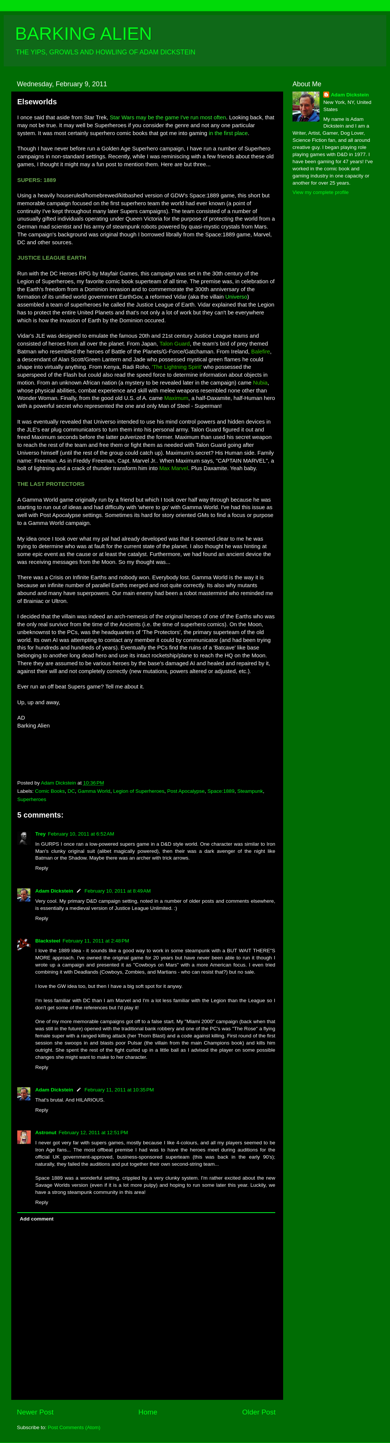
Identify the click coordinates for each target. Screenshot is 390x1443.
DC (71, 791)
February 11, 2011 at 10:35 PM (119, 1090)
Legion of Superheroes (139, 791)
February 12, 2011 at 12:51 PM (93, 1132)
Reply (41, 868)
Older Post (259, 1412)
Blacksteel (47, 941)
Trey (40, 834)
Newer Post (35, 1412)
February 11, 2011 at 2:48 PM (96, 941)
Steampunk (250, 791)
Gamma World (94, 791)
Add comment (37, 1219)
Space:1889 (220, 791)
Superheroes (31, 799)
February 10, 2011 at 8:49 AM (117, 891)
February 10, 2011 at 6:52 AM (81, 834)
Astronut (45, 1132)
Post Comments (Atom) (74, 1427)
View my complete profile (320, 192)
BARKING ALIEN (83, 34)
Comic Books (50, 791)
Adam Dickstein (54, 891)
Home (147, 1412)
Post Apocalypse (186, 791)
